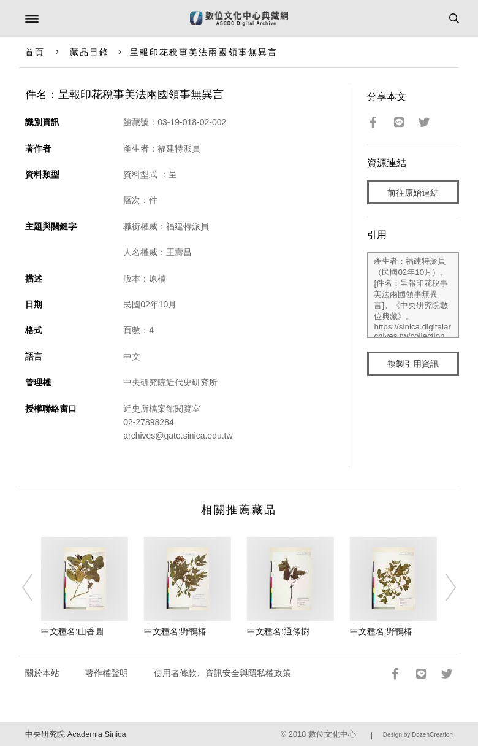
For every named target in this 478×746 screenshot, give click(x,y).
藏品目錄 (89, 52)
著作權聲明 (106, 673)
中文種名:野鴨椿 (175, 631)
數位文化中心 (332, 734)
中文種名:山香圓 (72, 631)
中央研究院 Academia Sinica (75, 734)
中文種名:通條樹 (278, 631)
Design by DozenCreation (418, 734)
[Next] (442, 587)
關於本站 (42, 673)
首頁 (35, 52)
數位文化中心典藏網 (239, 18)
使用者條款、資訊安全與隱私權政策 (222, 673)
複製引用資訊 (413, 364)
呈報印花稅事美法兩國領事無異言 (204, 52)
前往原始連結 (413, 193)
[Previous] (35, 587)
